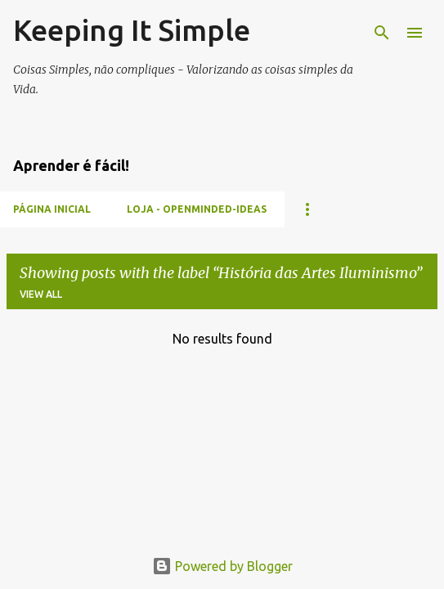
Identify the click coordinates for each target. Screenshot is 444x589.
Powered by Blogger (222, 566)
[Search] (382, 32)
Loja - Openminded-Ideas (197, 209)
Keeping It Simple (131, 30)
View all (41, 294)
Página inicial (52, 209)
